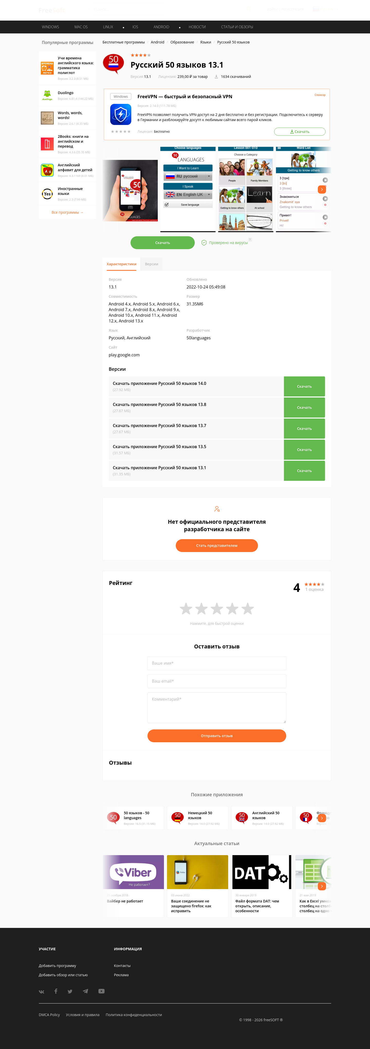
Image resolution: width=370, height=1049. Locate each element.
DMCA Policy (49, 1014)
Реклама (121, 974)
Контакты (122, 965)
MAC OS (81, 26)
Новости (197, 26)
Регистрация (292, 9)
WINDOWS (50, 26)
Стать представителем (217, 545)
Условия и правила (82, 1014)
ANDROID (161, 26)
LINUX (108, 26)
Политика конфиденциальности (134, 1014)
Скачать (162, 242)
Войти (272, 9)
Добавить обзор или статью (63, 974)
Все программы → (68, 212)
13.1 (141, 76)
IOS (135, 26)
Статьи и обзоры (237, 26)
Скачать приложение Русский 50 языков (159, 383)
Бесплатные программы (124, 42)
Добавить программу (57, 965)
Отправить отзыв (217, 735)
